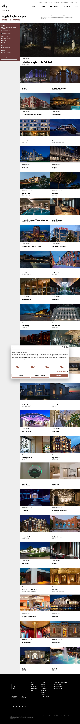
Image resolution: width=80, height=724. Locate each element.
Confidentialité (52, 715)
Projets (43, 6)
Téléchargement (66, 6)
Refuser (21, 375)
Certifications (56, 2)
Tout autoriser (59, 375)
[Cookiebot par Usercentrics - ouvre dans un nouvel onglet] (62, 347)
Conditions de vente (62, 717)
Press (32, 690)
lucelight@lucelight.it (25, 698)
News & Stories (54, 6)
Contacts (72, 2)
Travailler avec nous (45, 696)
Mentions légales (45, 715)
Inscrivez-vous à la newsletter (60, 682)
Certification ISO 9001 (58, 688)
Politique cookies (59, 715)
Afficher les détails (61, 371)
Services (50, 2)
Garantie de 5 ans (57, 684)
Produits (34, 6)
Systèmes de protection (64, 2)
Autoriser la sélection (40, 375)
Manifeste (45, 2)
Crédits (68, 717)
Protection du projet (58, 686)
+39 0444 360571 (24, 697)
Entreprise (40, 2)
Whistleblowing (67, 715)
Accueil (3, 10)
